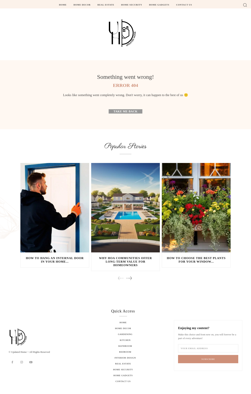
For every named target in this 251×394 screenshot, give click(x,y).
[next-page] (129, 278)
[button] (245, 4)
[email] (208, 348)
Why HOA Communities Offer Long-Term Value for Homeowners (125, 262)
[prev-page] (120, 278)
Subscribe (208, 359)
